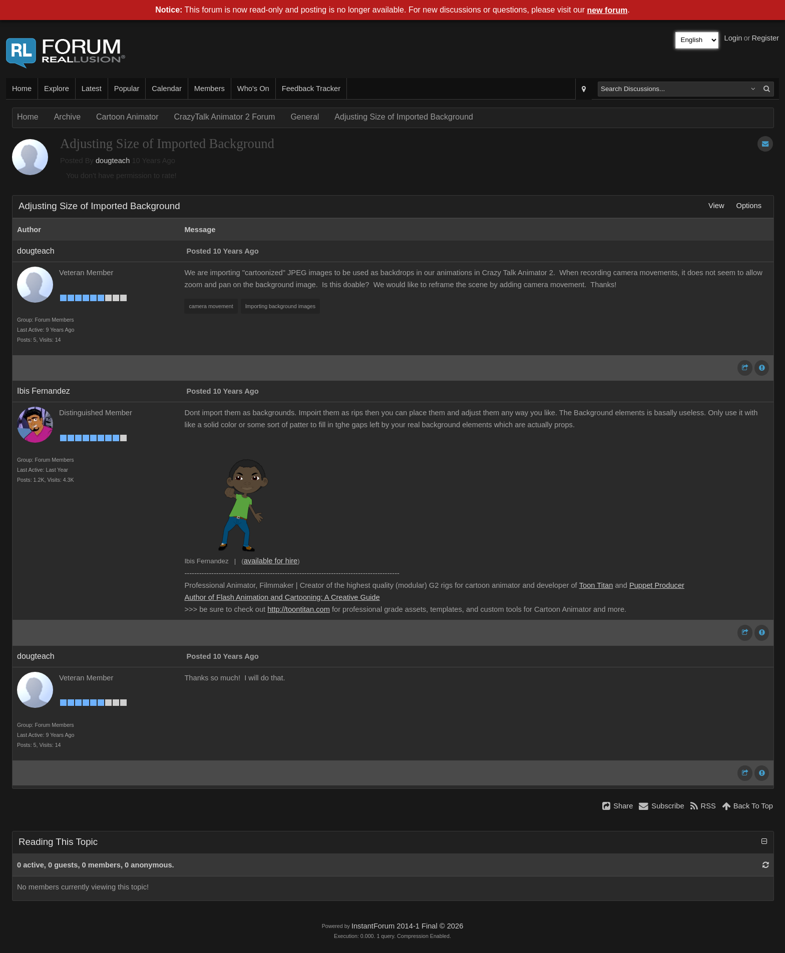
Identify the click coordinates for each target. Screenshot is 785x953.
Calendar (166, 88)
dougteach (113, 161)
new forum (607, 10)
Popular (127, 88)
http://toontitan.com (298, 609)
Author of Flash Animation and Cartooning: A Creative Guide (281, 597)
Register (765, 38)
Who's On (253, 88)
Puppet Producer (656, 585)
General (304, 117)
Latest (92, 88)
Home (22, 88)
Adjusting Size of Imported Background (403, 117)
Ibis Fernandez (43, 391)
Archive (67, 117)
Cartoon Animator (127, 117)
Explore (56, 88)
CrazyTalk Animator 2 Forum (224, 117)
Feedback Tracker (311, 88)
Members (209, 88)
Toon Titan (596, 585)
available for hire (271, 561)
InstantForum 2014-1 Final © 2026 (407, 926)
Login (733, 38)
